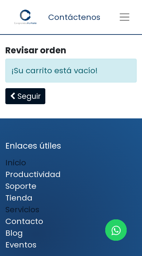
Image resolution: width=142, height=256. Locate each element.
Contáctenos (74, 17)
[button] (25, 96)
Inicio (15, 162)
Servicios (22, 209)
